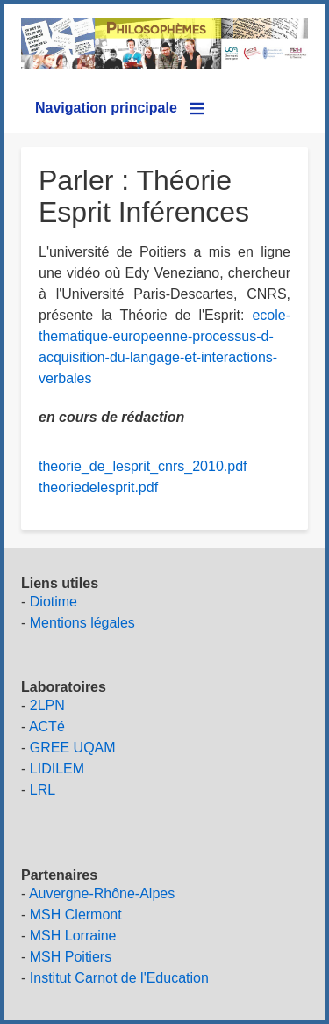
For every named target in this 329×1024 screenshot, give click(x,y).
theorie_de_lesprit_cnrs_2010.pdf (143, 466)
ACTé (47, 726)
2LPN (47, 705)
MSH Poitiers (70, 956)
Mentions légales (82, 622)
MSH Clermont (76, 914)
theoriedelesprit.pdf (98, 487)
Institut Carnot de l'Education (119, 977)
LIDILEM (57, 768)
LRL (42, 789)
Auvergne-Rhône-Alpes (102, 893)
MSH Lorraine (73, 935)
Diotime (53, 601)
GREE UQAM (73, 747)
